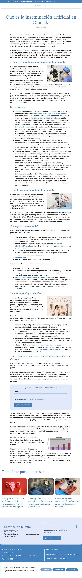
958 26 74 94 (14, 1)
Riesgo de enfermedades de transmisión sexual (34, 277)
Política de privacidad (38, 399)
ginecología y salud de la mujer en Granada (36, 456)
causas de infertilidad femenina (46, 118)
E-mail (17, 392)
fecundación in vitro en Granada (52, 349)
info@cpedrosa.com (11, 564)
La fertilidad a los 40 (34, 345)
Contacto (49, 577)
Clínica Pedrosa (65, 453)
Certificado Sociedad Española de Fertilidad (62, 554)
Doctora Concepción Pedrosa (57, 559)
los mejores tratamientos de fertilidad (50, 113)
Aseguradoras (51, 568)
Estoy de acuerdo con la (30, 399)
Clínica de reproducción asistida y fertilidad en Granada (34, 458)
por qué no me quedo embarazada (35, 230)
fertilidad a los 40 (60, 57)
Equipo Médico (51, 563)
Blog (47, 572)
